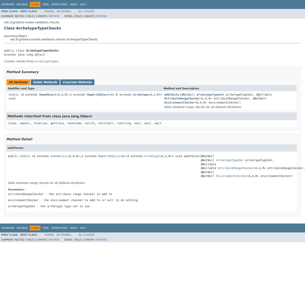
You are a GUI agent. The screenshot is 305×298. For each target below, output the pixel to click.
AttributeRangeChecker (182, 98)
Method (54, 16)
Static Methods (45, 82)
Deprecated (59, 4)
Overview (7, 4)
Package (22, 4)
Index (74, 4)
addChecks (172, 94)
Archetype (140, 94)
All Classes (87, 11)
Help (83, 4)
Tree (46, 4)
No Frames (64, 11)
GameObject (47, 94)
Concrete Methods (77, 82)
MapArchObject (98, 94)
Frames (49, 11)
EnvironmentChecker (179, 102)
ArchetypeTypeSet (210, 94)
